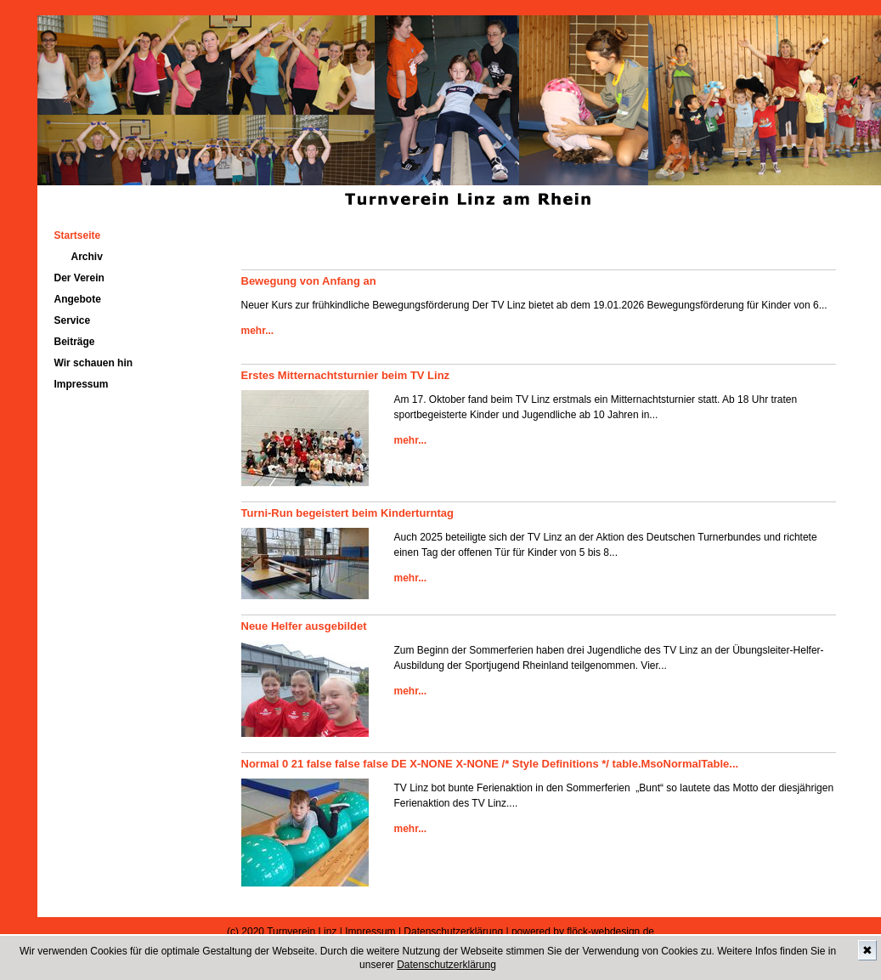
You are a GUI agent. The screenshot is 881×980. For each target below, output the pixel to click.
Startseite (77, 235)
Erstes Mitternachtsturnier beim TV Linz (345, 375)
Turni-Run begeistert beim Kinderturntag (347, 513)
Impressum (81, 384)
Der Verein (79, 278)
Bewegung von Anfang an (308, 281)
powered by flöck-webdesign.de (582, 932)
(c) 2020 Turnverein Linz (281, 932)
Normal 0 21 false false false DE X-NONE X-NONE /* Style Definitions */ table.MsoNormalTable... (490, 763)
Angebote (77, 299)
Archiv (87, 257)
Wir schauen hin (93, 363)
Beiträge (74, 342)
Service (72, 320)
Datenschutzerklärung (446, 965)
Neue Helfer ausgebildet (304, 626)
